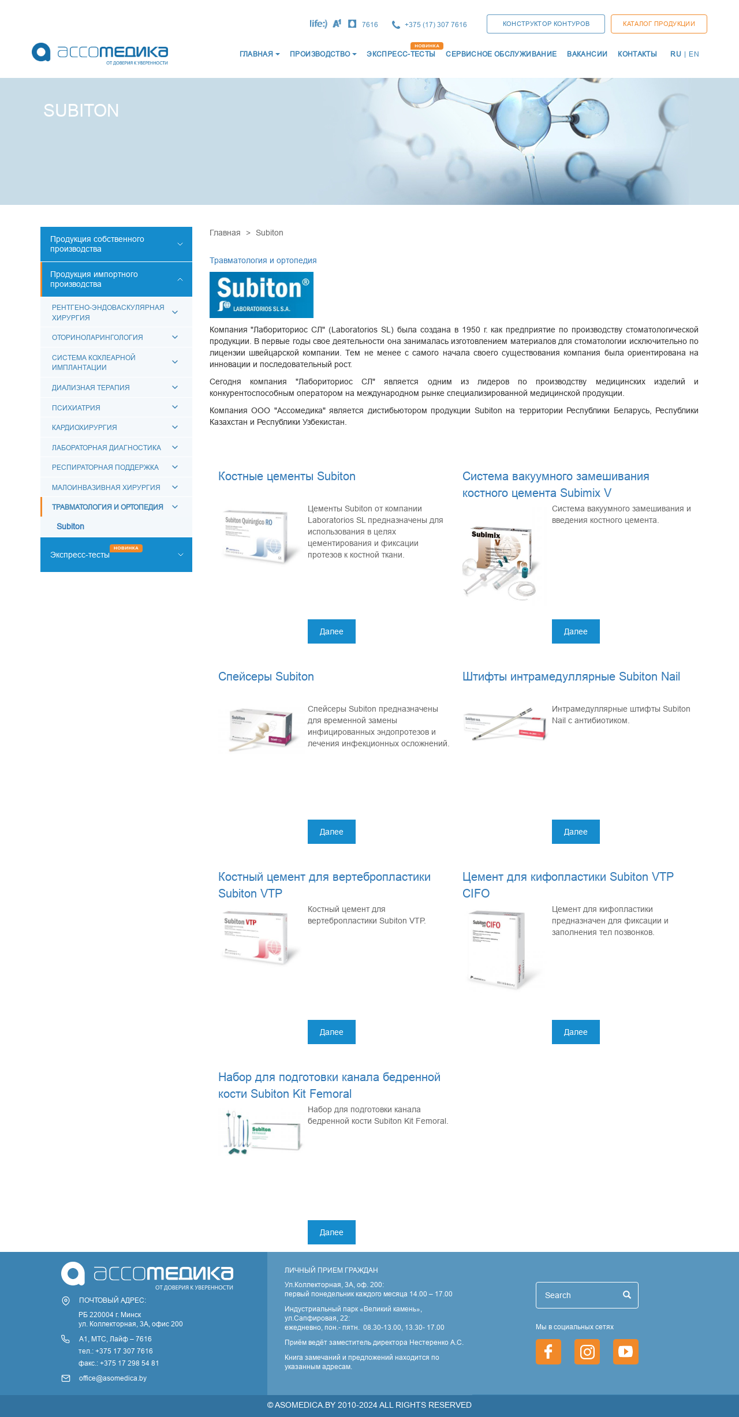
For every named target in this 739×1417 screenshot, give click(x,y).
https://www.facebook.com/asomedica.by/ (548, 1351)
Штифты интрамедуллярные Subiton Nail (571, 676)
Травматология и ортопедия (107, 507)
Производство (320, 54)
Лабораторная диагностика (106, 447)
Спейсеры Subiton (266, 676)
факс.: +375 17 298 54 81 (119, 1363)
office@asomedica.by (113, 1378)
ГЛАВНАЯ (257, 54)
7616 (370, 24)
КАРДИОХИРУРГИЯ (84, 427)
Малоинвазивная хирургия (106, 487)
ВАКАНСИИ (587, 54)
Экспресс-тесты (80, 554)
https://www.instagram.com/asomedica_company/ (587, 1351)
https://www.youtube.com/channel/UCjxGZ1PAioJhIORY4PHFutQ (626, 1351)
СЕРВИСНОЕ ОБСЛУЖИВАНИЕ (501, 54)
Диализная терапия (91, 387)
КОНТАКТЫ (637, 54)
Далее (332, 631)
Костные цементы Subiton (287, 476)
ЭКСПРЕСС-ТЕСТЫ (401, 54)
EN (694, 54)
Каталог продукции (659, 24)
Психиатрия (76, 407)
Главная (225, 232)
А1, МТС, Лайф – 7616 (115, 1338)
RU (675, 54)
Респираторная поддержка (105, 467)
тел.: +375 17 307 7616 (116, 1351)
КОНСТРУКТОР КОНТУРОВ (546, 24)
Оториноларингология (97, 337)
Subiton (70, 526)
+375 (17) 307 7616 (436, 24)
